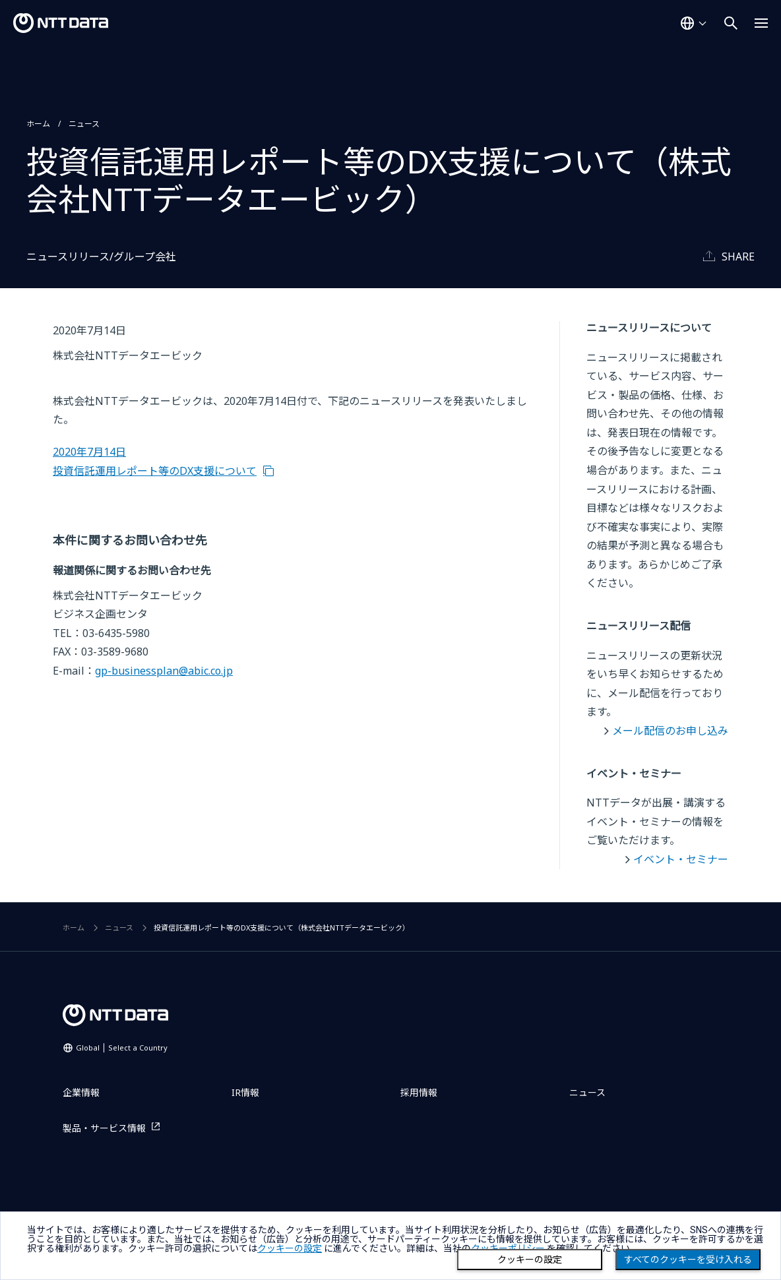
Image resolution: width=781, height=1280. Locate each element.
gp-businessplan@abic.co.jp (164, 670)
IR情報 (245, 1092)
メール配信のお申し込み (670, 730)
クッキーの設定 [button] (289, 1248)
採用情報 (418, 1092)
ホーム (38, 123)
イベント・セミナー (680, 859)
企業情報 (81, 1092)
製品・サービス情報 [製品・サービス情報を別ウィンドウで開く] (104, 1128)
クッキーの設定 (529, 1259)
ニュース (84, 123)
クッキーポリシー (508, 1248)
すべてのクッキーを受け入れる (688, 1259)
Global (122, 1047)
